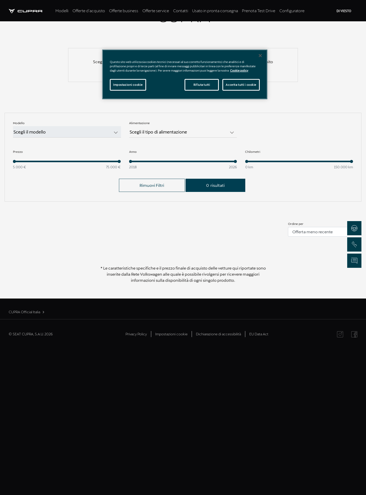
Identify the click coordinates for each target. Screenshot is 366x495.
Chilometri (252, 298)
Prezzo (18, 298)
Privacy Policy (136, 480)
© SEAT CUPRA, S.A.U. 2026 (31, 480)
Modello (19, 269)
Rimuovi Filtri (152, 331)
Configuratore (291, 10)
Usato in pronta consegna (215, 10)
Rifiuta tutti (201, 84)
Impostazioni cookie (171, 480)
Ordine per (295, 370)
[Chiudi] (260, 55)
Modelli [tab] (61, 10)
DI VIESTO (344, 11)
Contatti (180, 10)
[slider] (14, 307)
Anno (133, 298)
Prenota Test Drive (258, 10)
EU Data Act (258, 480)
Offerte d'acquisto (88, 10)
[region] (184, 74)
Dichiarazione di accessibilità (218, 480)
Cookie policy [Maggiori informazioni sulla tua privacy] (239, 70)
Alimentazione (139, 269)
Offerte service (155, 10)
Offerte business (123, 10)
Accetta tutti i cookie (241, 84)
